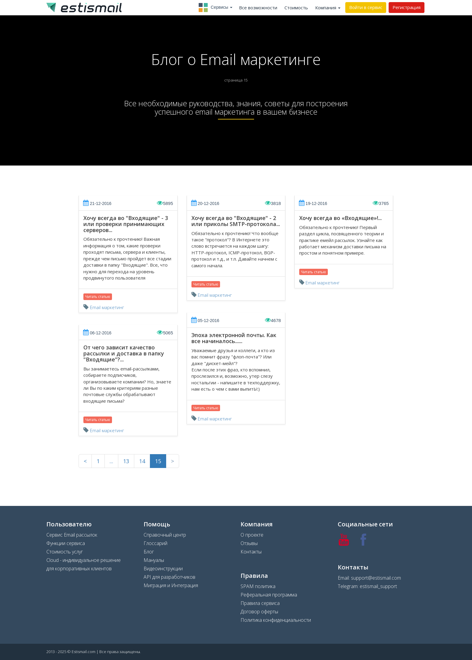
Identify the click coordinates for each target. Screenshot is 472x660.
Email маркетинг (107, 307)
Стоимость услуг (64, 551)
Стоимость (296, 8)
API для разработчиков (169, 577)
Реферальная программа (269, 594)
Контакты (251, 551)
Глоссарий (155, 543)
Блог (149, 551)
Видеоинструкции (163, 568)
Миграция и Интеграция (171, 585)
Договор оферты (259, 611)
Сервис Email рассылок (71, 534)
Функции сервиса (65, 543)
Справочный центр (165, 534)
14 (142, 461)
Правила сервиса (260, 603)
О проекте (252, 534)
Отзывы (249, 543)
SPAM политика (258, 586)
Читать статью (97, 296)
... (111, 461)
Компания (327, 8)
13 (126, 461)
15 (158, 461)
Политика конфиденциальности (276, 620)
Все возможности (258, 8)
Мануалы (154, 560)
